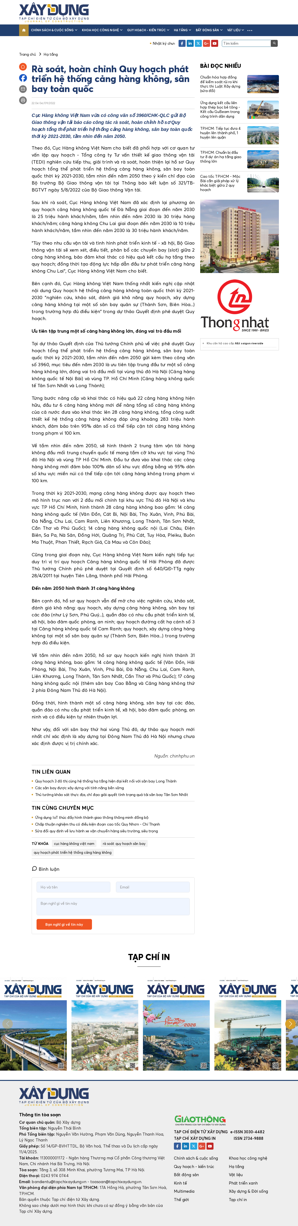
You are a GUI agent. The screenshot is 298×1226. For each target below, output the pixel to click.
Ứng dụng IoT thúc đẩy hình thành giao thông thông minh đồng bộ (92, 817)
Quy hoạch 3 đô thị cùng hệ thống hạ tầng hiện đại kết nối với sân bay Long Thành (105, 781)
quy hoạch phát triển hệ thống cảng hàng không (73, 852)
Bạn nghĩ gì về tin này (64, 924)
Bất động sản (209, 30)
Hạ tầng (182, 30)
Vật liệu (235, 30)
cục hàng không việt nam (74, 843)
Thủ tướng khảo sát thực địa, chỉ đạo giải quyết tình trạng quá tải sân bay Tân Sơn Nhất (111, 794)
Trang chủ (27, 54)
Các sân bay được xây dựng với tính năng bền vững (79, 787)
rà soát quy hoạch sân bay (124, 843)
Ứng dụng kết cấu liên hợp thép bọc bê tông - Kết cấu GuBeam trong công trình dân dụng (220, 109)
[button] (249, 30)
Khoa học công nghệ (102, 30)
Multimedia (184, 1191)
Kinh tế (180, 1183)
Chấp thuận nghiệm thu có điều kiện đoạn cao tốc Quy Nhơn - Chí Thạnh (97, 824)
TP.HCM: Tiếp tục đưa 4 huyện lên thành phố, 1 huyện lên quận (220, 133)
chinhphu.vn (182, 756)
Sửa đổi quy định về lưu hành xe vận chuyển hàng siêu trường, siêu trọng (96, 831)
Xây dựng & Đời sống (248, 1191)
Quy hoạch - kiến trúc (148, 30)
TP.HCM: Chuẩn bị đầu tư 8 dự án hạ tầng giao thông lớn (220, 157)
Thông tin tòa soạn (40, 1114)
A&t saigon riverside (249, 343)
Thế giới (181, 1199)
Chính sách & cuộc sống (54, 30)
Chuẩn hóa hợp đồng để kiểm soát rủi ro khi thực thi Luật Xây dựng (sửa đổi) (220, 84)
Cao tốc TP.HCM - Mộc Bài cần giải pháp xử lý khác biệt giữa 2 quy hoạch (220, 183)
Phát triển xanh (243, 1183)
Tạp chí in (238, 1199)
